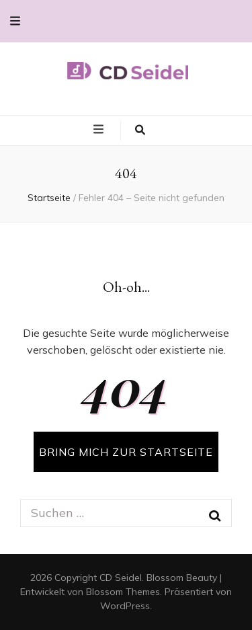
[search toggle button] (140, 130)
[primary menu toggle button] (100, 130)
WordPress (125, 606)
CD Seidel (120, 578)
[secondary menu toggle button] (15, 21)
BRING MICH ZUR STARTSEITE (126, 452)
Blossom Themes (123, 592)
